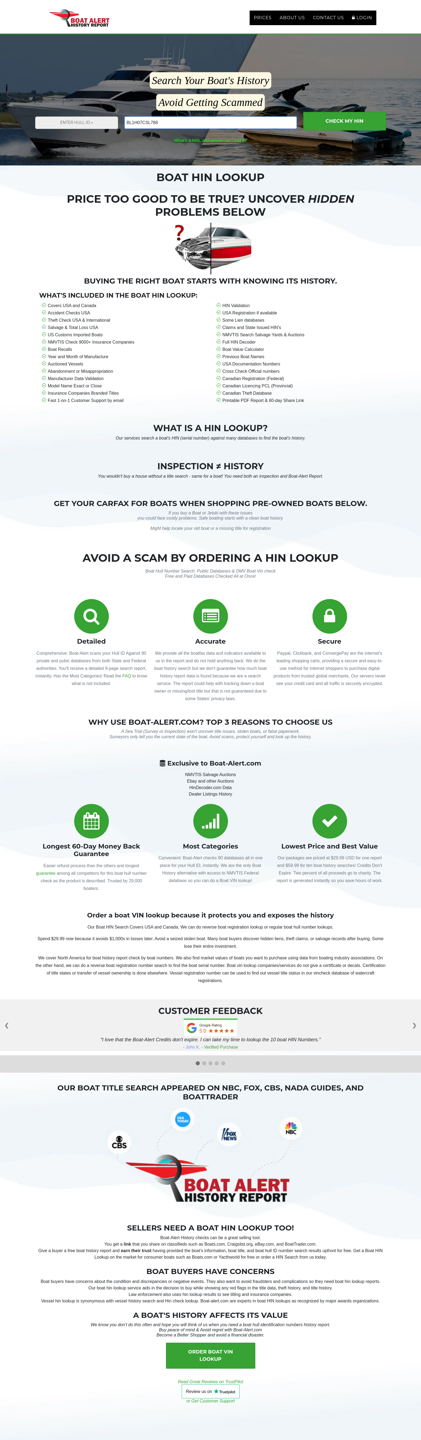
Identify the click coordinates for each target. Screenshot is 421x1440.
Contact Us (328, 21)
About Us (292, 21)
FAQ (126, 682)
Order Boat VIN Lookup (210, 1362)
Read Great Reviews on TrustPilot (210, 1388)
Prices (263, 21)
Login (362, 21)
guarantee (46, 879)
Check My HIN (344, 128)
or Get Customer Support (210, 1407)
